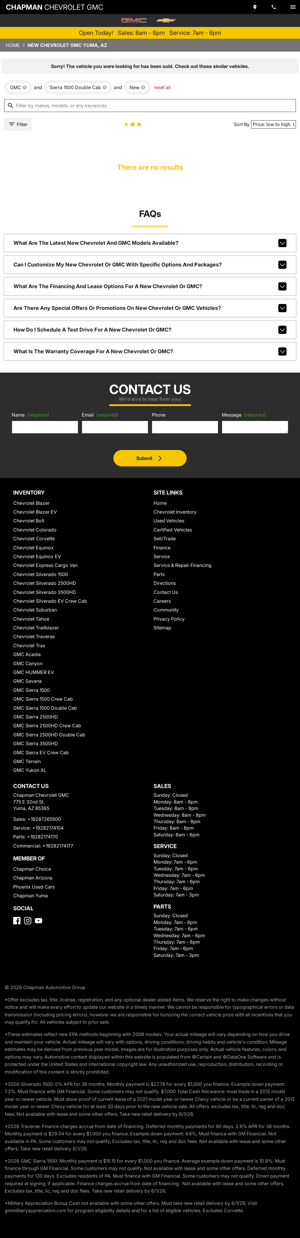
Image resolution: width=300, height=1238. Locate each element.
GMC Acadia (27, 654)
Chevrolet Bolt (28, 521)
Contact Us (166, 592)
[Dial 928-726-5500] (274, 7)
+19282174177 (57, 846)
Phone (159, 415)
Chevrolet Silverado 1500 (40, 574)
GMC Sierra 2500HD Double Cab (49, 735)
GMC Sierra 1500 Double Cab (45, 708)
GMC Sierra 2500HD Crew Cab (47, 725)
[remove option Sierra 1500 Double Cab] (78, 87)
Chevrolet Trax (29, 645)
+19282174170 (42, 837)
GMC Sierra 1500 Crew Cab (43, 699)
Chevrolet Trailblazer (36, 628)
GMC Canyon (27, 663)
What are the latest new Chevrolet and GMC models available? (150, 243)
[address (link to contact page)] (255, 7)
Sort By (242, 124)
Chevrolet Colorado (35, 530)
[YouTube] (38, 920)
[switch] (293, 7)
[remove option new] (137, 87)
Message (244, 415)
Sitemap (162, 628)
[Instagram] (28, 920)
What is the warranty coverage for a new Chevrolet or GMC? (150, 351)
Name (30, 415)
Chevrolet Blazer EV (35, 512)
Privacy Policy (169, 619)
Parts (159, 574)
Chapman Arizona (32, 878)
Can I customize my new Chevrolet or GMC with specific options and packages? (150, 265)
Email (100, 415)
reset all (162, 87)
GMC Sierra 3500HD (35, 743)
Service (162, 556)
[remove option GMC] (18, 87)
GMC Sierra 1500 (31, 690)
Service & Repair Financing (183, 565)
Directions (165, 583)
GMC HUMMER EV (33, 672)
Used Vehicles (169, 521)
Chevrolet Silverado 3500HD (44, 592)
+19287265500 (44, 819)
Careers (162, 601)
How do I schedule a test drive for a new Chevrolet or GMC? (150, 330)
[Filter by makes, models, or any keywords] (150, 105)
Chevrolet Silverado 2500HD (44, 583)
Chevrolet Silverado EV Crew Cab (50, 601)
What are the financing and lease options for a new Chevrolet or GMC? (150, 286)
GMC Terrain (27, 761)
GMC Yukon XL (29, 770)
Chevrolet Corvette (34, 538)
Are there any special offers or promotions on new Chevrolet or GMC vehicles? (150, 308)
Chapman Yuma (30, 896)
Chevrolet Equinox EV (37, 556)
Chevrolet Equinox (33, 548)
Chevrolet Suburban (35, 610)
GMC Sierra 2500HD (35, 717)
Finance (162, 548)
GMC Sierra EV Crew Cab (41, 752)
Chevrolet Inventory (175, 512)
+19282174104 (48, 828)
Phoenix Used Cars (34, 887)
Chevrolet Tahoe (31, 619)
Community (166, 610)
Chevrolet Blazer (31, 503)
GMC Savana (27, 681)
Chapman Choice (32, 869)
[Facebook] (17, 920)
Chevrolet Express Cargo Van (45, 565)
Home (13, 45)
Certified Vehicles (173, 530)
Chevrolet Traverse (34, 636)
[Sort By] (273, 124)
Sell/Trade (165, 538)
